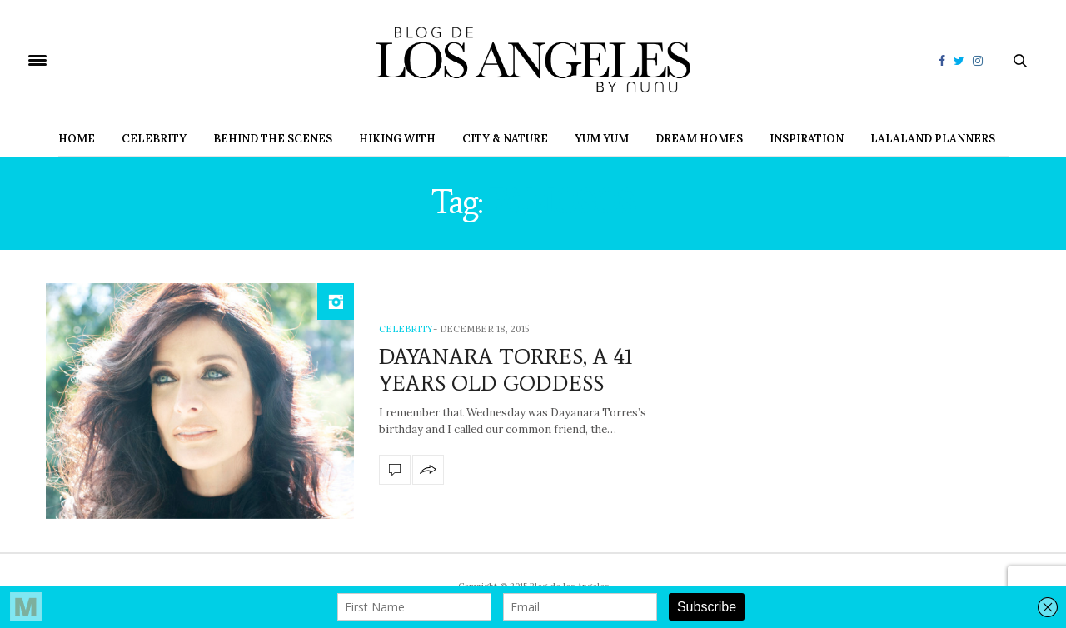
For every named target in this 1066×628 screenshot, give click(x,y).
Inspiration (807, 139)
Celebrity (154, 139)
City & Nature (505, 139)
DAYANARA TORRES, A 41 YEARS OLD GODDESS (506, 369)
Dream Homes (699, 139)
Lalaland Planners (932, 139)
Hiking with (397, 139)
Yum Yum (602, 139)
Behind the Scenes (272, 139)
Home (76, 139)
